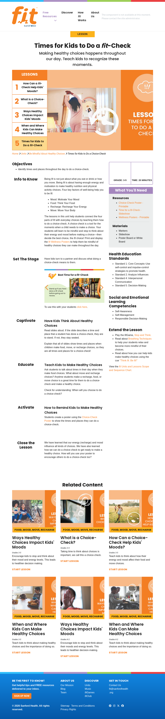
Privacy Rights (68, 709)
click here (82, 307)
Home (15, 153)
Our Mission (66, 685)
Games (89, 692)
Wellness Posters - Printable (134, 217)
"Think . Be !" (128, 360)
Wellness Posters (60, 242)
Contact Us (115, 685)
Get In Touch (118, 681)
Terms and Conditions (83, 705)
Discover (67, 12)
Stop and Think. (142, 335)
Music (88, 689)
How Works (82, 16)
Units (24, 153)
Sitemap (64, 705)
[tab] (29, 87)
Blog (62, 689)
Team (63, 692)
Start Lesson (21, 569)
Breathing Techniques (140, 338)
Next (101, 285)
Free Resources (50, 14)
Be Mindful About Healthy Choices (47, 153)
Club (88, 696)
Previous (46, 285)
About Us (95, 14)
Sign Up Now (22, 696)
